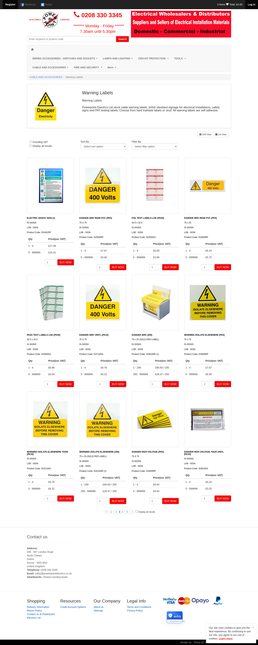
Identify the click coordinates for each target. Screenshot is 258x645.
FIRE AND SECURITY (89, 68)
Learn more (225, 638)
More (112, 68)
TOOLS (180, 59)
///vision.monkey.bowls (55, 577)
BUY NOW (66, 262)
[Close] (253, 627)
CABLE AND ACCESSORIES (51, 68)
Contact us (37, 536)
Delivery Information (38, 607)
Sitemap (98, 610)
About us (99, 607)
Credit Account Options (73, 607)
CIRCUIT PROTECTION (154, 59)
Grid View (205, 134)
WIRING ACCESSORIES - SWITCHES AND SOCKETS (65, 59)
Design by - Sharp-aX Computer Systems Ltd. (205, 642)
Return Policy (34, 610)
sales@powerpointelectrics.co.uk (53, 573)
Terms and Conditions (139, 607)
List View (220, 134)
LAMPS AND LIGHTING (118, 59)
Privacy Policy (135, 610)
